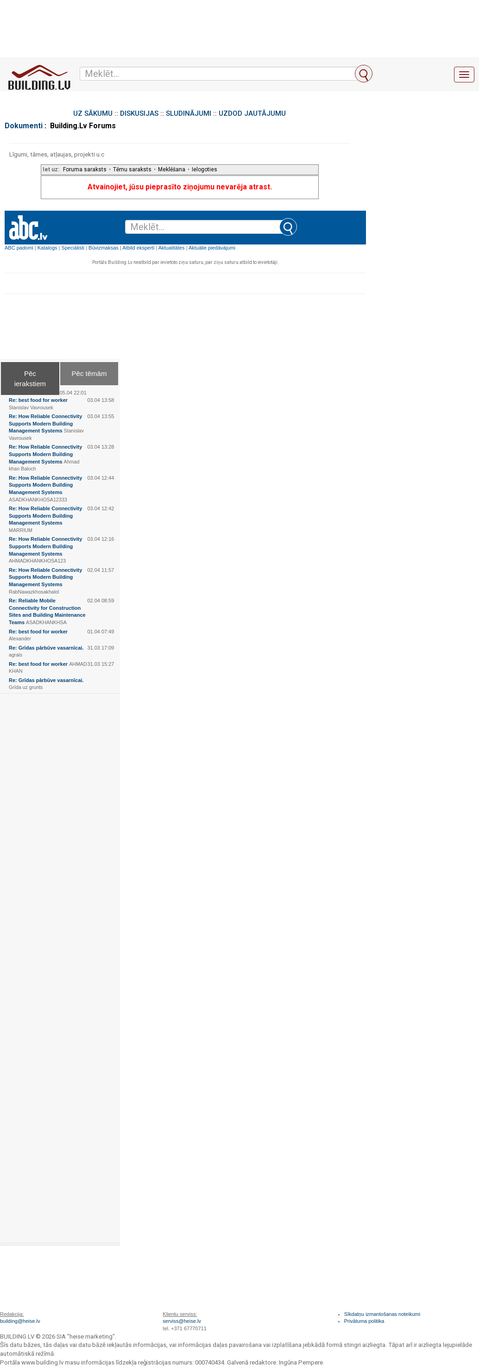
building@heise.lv (20, 1321)
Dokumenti (24, 125)
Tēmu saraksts (132, 169)
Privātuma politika (364, 1321)
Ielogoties (204, 169)
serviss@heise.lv (182, 1321)
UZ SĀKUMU (93, 113)
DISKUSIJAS (139, 113)
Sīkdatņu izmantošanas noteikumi (382, 1314)
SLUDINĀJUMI (188, 113)
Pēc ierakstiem (30, 378)
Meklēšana (171, 169)
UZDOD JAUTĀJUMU (252, 113)
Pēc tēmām (89, 373)
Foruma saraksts (85, 169)
